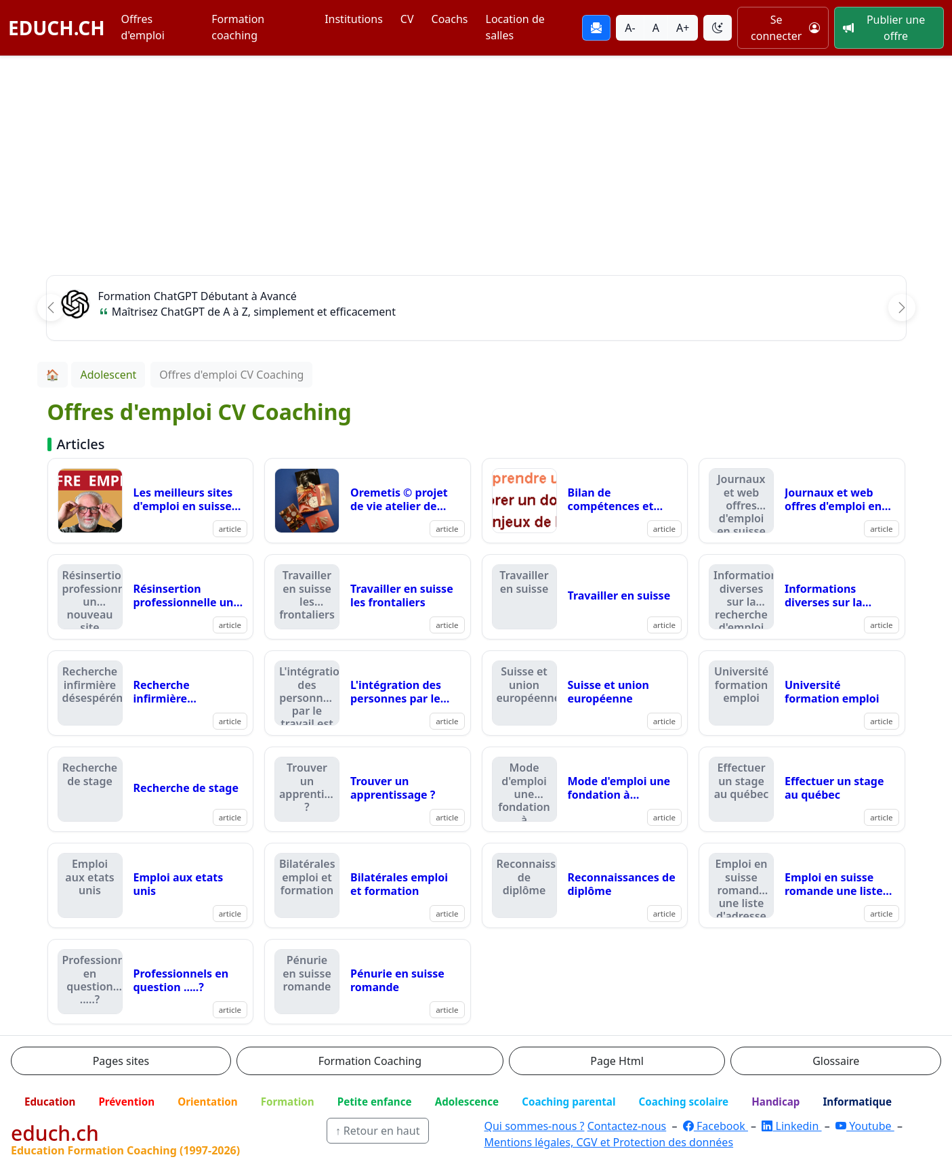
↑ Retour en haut (377, 1130)
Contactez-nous (627, 1125)
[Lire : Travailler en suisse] (585, 597)
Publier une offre (884, 27)
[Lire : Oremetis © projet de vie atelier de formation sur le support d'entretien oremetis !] (367, 500)
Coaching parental (568, 1101)
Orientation (207, 1101)
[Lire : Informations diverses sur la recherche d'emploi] (802, 597)
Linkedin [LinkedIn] (791, 1125)
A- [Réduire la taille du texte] (630, 27)
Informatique (857, 1101)
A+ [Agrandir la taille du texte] (682, 27)
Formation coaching (237, 27)
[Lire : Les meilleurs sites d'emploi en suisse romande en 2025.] (150, 500)
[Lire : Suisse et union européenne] (585, 693)
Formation (287, 1101)
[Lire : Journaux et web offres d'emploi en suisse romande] (802, 500)
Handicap (775, 1101)
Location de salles (515, 27)
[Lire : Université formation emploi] (802, 693)
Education (49, 1101)
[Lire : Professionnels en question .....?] (150, 981)
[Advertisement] (476, 158)
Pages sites (121, 1060)
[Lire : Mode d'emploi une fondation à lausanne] (585, 789)
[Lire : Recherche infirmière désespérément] (150, 693)
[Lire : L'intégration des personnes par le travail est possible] (367, 693)
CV (407, 19)
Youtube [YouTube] (864, 1125)
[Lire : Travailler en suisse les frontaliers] (367, 597)
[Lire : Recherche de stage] (150, 789)
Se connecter (785, 27)
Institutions (354, 19)
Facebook (715, 1125)
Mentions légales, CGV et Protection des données (608, 1142)
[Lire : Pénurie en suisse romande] (367, 981)
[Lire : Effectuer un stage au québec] (802, 789)
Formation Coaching (369, 1060)
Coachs (450, 19)
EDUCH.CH (56, 28)
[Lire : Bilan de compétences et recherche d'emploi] (585, 500)
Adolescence (467, 1101)
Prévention (126, 1101)
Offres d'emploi (143, 27)
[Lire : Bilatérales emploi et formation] (367, 885)
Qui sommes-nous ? (534, 1125)
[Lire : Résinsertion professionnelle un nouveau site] (150, 597)
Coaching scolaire (683, 1101)
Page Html (616, 1060)
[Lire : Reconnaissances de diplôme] (585, 885)
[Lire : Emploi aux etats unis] (150, 885)
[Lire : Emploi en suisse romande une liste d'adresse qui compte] (802, 885)
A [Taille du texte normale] (656, 27)
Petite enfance (374, 1101)
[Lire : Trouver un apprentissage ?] (367, 789)
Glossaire (835, 1060)
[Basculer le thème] (717, 28)
